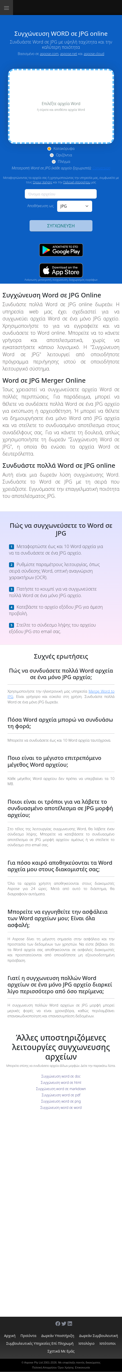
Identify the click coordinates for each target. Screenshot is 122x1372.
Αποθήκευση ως (40, 205)
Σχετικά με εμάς (61, 1351)
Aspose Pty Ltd (33, 1362)
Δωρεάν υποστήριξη (57, 1335)
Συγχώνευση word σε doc (60, 1076)
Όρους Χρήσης (42, 182)
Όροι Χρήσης (66, 1367)
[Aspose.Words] (37, 7)
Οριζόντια (64, 154)
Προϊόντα (28, 1335)
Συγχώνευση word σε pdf (61, 1095)
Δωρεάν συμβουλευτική (98, 1335)
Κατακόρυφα (63, 148)
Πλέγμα (64, 161)
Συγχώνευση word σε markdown (61, 1088)
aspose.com (49, 53)
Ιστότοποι (107, 1343)
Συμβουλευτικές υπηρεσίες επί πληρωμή (39, 1343)
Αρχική (10, 1335)
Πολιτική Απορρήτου (76, 182)
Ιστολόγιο (86, 1343)
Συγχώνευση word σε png (61, 1101)
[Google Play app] (61, 250)
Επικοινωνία (82, 1367)
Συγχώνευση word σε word (61, 1107)
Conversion (101, 167)
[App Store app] (61, 270)
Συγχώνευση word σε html (61, 1082)
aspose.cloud (94, 53)
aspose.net (68, 53)
